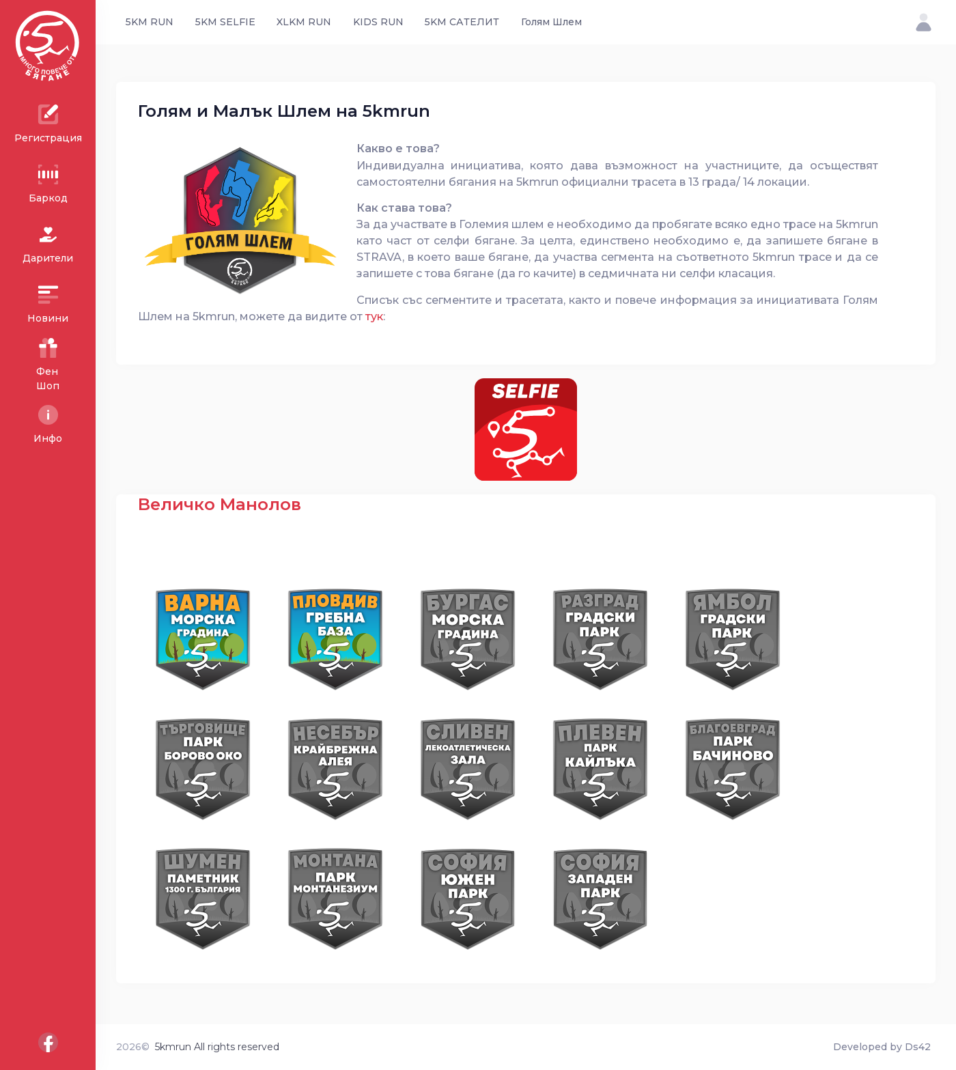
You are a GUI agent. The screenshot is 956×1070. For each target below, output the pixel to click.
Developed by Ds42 (882, 1047)
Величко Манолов (219, 504)
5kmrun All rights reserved (217, 1047)
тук (374, 316)
